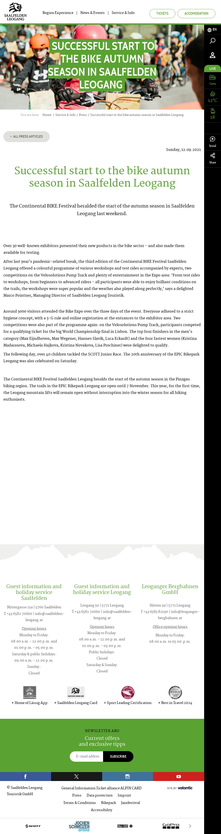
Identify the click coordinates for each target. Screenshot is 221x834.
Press (76, 796)
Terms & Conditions (79, 803)
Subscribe (118, 756)
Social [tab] (212, 142)
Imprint (124, 796)
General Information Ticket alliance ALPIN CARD (101, 788)
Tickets (162, 13)
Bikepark (108, 803)
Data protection (100, 796)
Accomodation (196, 13)
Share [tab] (212, 158)
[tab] (212, 29)
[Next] (190, 826)
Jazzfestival (130, 803)
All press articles (26, 136)
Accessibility (101, 810)
